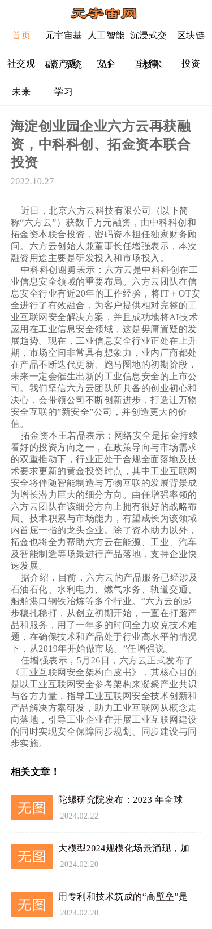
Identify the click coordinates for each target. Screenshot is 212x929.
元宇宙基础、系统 (64, 39)
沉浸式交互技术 (148, 39)
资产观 (64, 63)
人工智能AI (106, 39)
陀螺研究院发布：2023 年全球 (120, 799)
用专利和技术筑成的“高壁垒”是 (123, 896)
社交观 (21, 63)
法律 (148, 63)
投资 (190, 63)
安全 (106, 63)
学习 (63, 91)
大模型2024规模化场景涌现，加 (123, 848)
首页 (21, 35)
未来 (21, 91)
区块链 (191, 35)
